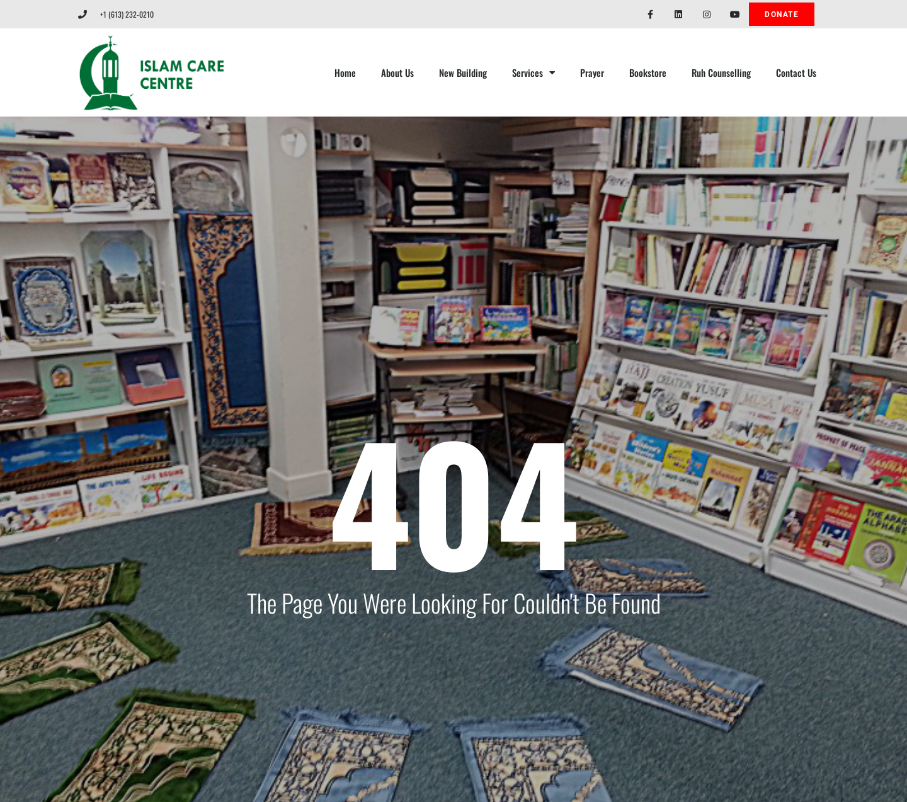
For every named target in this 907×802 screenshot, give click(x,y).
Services (533, 73)
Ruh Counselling (721, 72)
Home (345, 72)
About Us (397, 72)
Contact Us (796, 72)
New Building (463, 72)
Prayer (592, 72)
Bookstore (647, 72)
